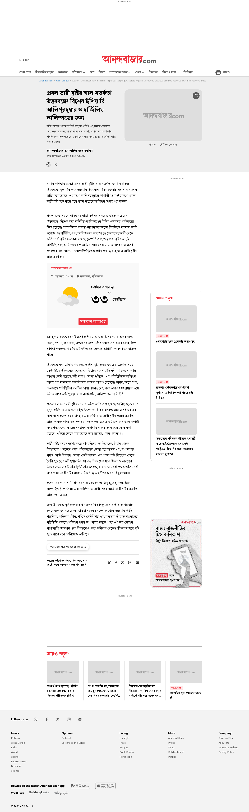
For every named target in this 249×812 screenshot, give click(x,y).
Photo (171, 742)
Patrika (172, 756)
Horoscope (125, 756)
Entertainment (19, 761)
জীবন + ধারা (170, 73)
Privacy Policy (226, 752)
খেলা (140, 73)
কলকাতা (63, 72)
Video (171, 747)
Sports (15, 756)
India (14, 747)
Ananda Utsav (176, 738)
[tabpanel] (176, 554)
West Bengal (62, 81)
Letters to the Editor (73, 742)
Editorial (66, 738)
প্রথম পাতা (25, 72)
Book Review (126, 752)
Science (15, 770)
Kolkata (15, 738)
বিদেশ (102, 72)
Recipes (123, 747)
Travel (122, 742)
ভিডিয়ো (188, 72)
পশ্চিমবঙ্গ (79, 73)
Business (16, 766)
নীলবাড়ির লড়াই (44, 72)
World (14, 752)
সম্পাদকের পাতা (120, 73)
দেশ (92, 72)
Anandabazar (46, 81)
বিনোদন (153, 72)
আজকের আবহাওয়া (93, 321)
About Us (224, 742)
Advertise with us (228, 747)
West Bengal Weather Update (67, 546)
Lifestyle (124, 738)
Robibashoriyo (176, 752)
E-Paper (24, 59)
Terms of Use (226, 738)
